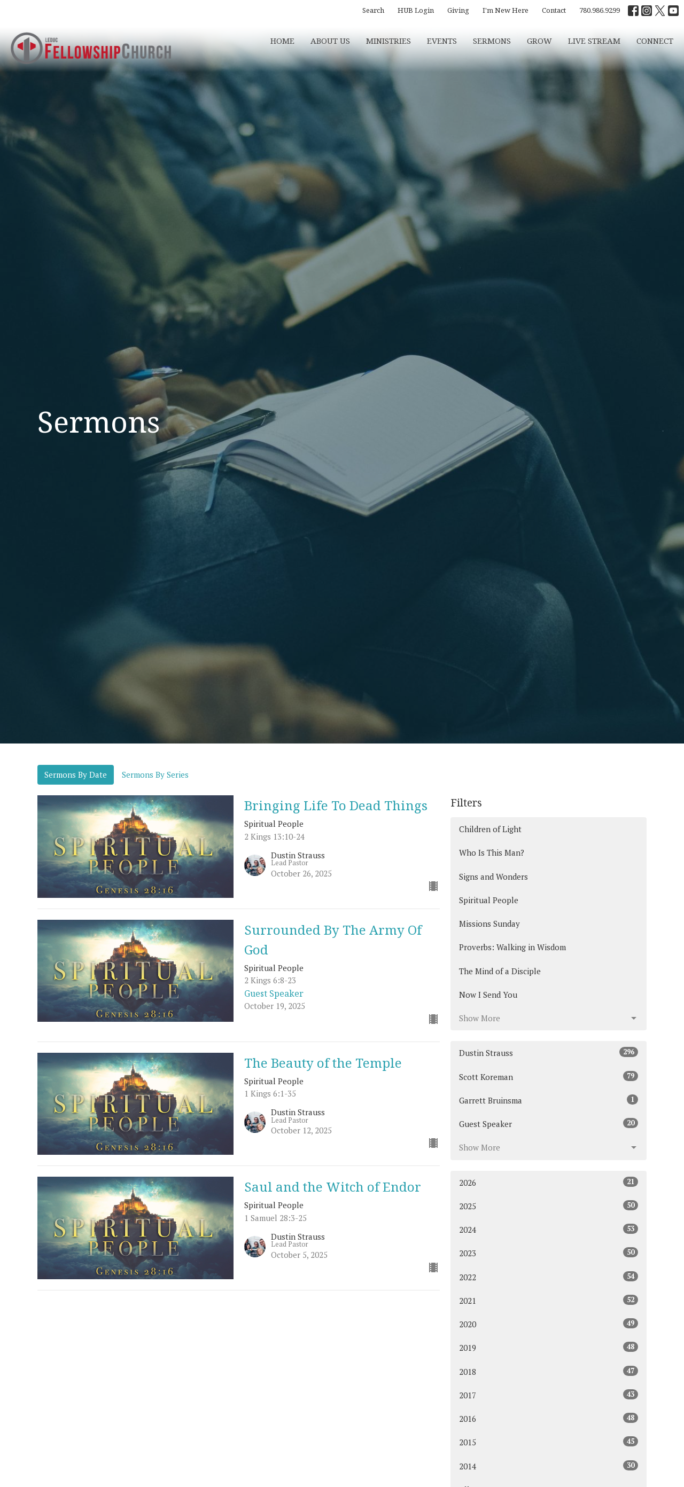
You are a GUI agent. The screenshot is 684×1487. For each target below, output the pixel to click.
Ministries (388, 40)
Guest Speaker (548, 1123)
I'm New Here (505, 10)
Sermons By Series (155, 774)
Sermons (492, 40)
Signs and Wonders (493, 876)
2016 (548, 1418)
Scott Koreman (548, 1076)
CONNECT (654, 40)
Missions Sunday (489, 923)
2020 (548, 1323)
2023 (548, 1252)
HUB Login (416, 10)
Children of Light (490, 829)
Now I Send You (488, 994)
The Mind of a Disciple (500, 971)
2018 (548, 1371)
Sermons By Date (75, 774)
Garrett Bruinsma (548, 1100)
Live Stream (594, 40)
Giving (458, 10)
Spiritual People (488, 900)
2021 (548, 1300)
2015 (548, 1441)
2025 (548, 1205)
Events (442, 40)
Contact (554, 10)
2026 (548, 1182)
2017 (548, 1394)
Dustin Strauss (548, 1052)
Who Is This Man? (491, 852)
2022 (548, 1276)
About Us (330, 40)
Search (373, 10)
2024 (548, 1229)
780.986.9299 (599, 10)
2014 (548, 1466)
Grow (539, 40)
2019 (548, 1347)
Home (282, 40)
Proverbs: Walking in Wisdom (512, 947)
